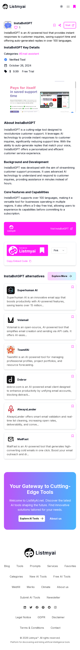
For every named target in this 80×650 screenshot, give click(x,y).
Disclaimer (58, 617)
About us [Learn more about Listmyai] (56, 518)
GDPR (41, 617)
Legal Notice (23, 617)
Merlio (31, 587)
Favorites (70, 566)
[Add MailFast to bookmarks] (72, 436)
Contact (55, 627)
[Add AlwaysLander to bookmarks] (72, 406)
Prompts (35, 566)
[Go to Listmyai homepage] (40, 553)
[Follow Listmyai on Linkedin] (24, 607)
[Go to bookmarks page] (74, 6)
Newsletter (53, 597)
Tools (19, 566)
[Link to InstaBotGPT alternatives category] (62, 276)
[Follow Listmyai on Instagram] (55, 607)
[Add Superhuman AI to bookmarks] (72, 287)
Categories (16, 576)
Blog (7, 566)
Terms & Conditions (32, 627)
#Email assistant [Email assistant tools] (29, 53)
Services (52, 566)
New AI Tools (38, 576)
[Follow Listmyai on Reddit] (49, 607)
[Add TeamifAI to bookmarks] (72, 346)
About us (62, 587)
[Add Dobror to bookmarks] (72, 376)
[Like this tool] (16, 27)
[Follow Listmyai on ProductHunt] (43, 607)
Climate (45, 587)
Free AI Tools (61, 576)
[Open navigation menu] (68, 7)
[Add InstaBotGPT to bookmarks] (54, 25)
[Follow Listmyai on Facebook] (37, 607)
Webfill (16, 587)
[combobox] (59, 250)
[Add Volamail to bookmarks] (72, 316)
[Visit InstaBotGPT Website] (59, 25)
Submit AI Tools (30, 597)
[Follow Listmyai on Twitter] (31, 607)
